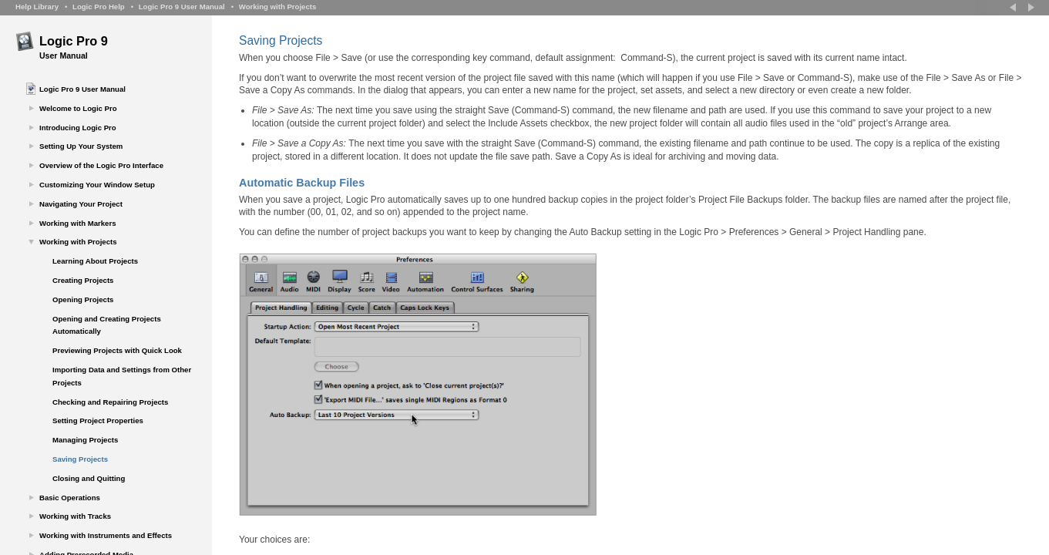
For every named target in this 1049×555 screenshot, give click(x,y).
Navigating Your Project (81, 204)
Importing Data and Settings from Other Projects (121, 376)
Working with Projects (278, 6)
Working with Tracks (75, 516)
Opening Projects (82, 299)
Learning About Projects (95, 261)
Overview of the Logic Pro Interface (101, 165)
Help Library (37, 6)
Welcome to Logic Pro (78, 108)
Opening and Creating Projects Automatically (106, 325)
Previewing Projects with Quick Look (117, 350)
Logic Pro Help (98, 6)
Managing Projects (85, 440)
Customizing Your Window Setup (97, 184)
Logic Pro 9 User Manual (182, 6)
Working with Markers (77, 223)
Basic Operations (69, 497)
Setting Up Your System (81, 146)
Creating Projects (82, 280)
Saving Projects (80, 459)
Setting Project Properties (97, 420)
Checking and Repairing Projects (110, 402)
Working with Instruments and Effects (105, 535)
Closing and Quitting (88, 478)
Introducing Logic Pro (77, 127)
